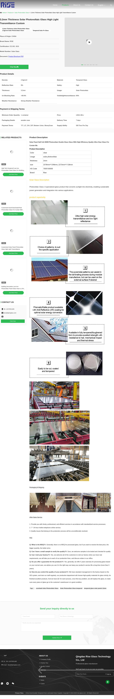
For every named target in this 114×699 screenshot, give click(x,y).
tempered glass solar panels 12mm (95, 588)
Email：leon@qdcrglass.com (10, 665)
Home (55, 5)
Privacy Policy (19, 693)
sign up (108, 674)
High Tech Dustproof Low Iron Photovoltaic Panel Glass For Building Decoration (12, 170)
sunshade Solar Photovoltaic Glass (47, 588)
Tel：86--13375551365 (9, 661)
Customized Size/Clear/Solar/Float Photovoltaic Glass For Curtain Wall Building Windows (11, 210)
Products (65, 5)
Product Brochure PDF (16, 56)
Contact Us (89, 5)
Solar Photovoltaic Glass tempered (71, 588)
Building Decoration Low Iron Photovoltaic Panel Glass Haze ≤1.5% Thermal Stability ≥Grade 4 (12, 288)
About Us (76, 5)
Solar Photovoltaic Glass (21, 12)
